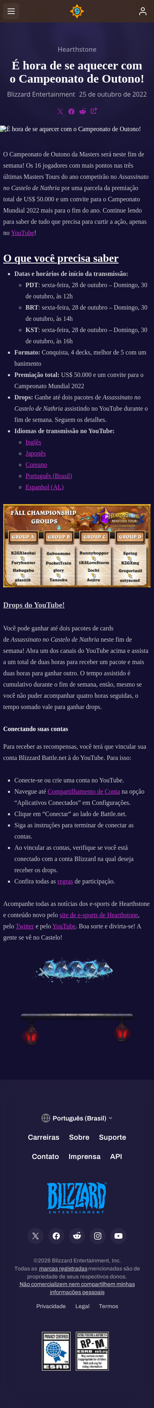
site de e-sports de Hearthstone (98, 915)
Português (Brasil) (49, 475)
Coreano (36, 464)
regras (65, 881)
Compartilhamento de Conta (84, 791)
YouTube (22, 232)
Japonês (36, 453)
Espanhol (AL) (45, 487)
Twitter (25, 926)
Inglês (33, 442)
